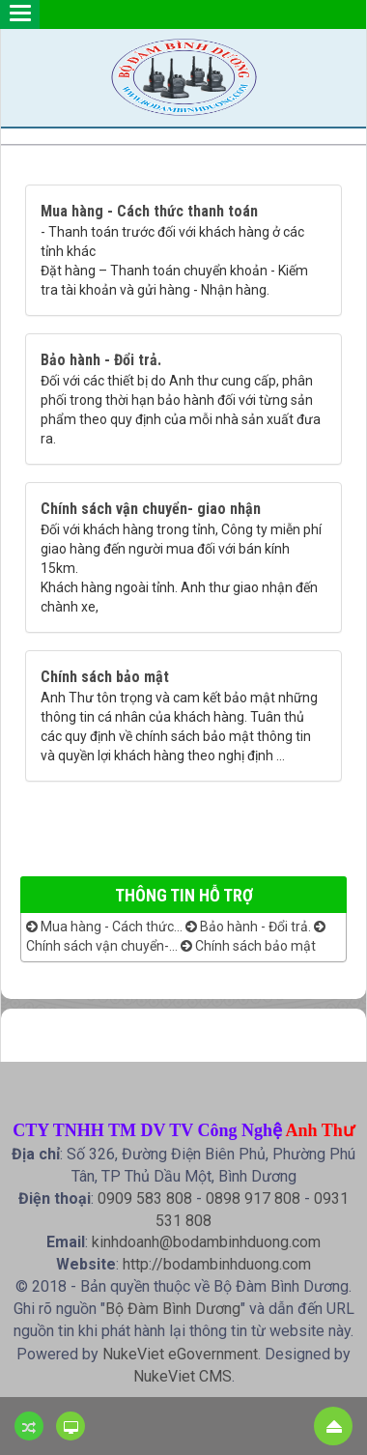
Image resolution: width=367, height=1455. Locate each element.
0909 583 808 (145, 1198)
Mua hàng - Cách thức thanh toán (149, 211)
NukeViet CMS (182, 1376)
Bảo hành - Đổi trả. (101, 360)
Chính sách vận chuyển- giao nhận (151, 508)
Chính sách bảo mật (105, 677)
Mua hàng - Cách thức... (104, 926)
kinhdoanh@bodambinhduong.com (206, 1242)
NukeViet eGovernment (180, 1354)
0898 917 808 (253, 1198)
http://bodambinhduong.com (217, 1264)
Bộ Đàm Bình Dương (172, 1308)
